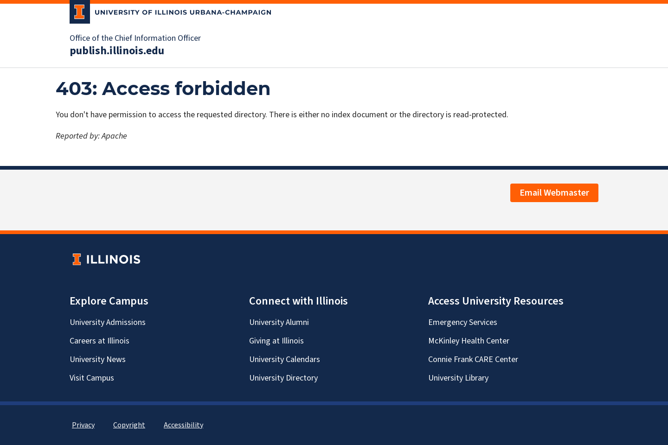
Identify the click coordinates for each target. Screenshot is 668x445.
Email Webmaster (554, 192)
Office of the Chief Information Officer (135, 38)
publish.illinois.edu (117, 51)
